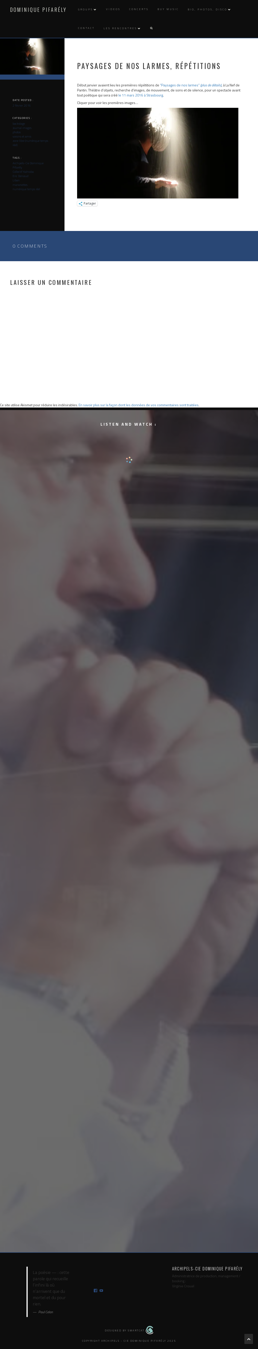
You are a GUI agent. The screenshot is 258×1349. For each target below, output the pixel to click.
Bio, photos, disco (207, 9)
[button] (151, 28)
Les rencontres (120, 28)
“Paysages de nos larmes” (190, 85)
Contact (86, 28)
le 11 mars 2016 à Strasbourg (140, 95)
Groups (85, 9)
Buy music (168, 9)
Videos (113, 9)
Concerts (139, 9)
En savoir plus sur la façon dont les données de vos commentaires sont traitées (139, 405)
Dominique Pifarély (38, 9)
